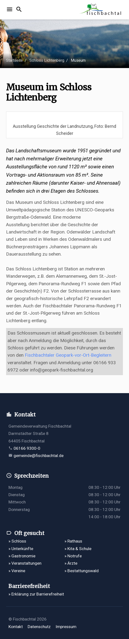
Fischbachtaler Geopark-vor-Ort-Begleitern (68, 355)
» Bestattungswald (81, 570)
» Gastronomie (21, 555)
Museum (78, 60)
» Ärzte (70, 563)
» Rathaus (73, 541)
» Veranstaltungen (24, 563)
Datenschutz (39, 626)
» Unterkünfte (20, 548)
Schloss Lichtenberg (46, 60)
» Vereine (16, 570)
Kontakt (15, 626)
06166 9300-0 (27, 448)
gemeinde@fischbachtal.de (39, 455)
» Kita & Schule (77, 548)
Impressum (66, 626)
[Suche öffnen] (20, 9)
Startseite (14, 60)
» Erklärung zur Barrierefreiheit (36, 594)
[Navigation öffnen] (10, 9)
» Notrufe (73, 555)
